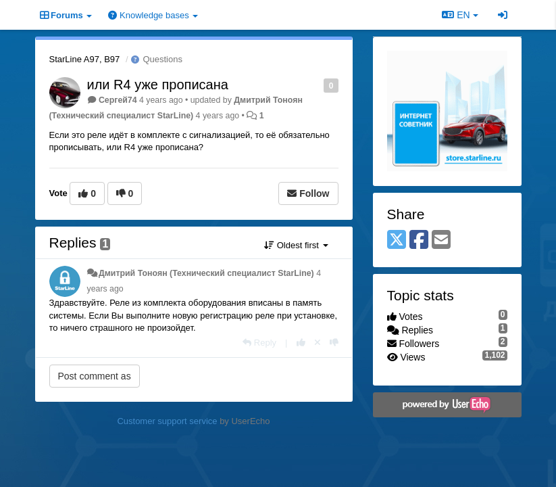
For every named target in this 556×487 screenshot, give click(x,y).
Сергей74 (118, 100)
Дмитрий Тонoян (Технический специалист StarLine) (206, 273)
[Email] (441, 240)
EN (460, 14)
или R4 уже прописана (157, 84)
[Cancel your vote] (317, 343)
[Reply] (259, 343)
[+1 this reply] (301, 343)
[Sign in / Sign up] (502, 14)
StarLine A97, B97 (84, 59)
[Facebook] (418, 240)
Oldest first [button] (296, 245)
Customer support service (167, 421)
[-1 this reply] (334, 343)
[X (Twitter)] (396, 240)
